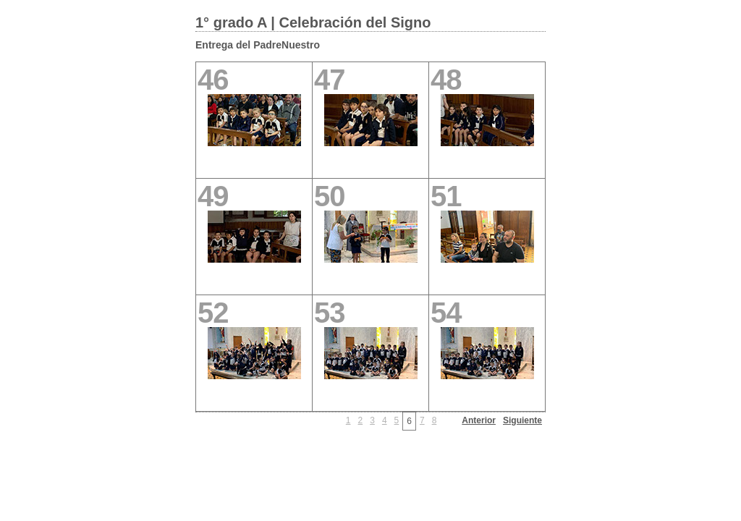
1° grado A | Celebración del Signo (313, 22)
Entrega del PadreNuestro (257, 45)
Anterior (479, 420)
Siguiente (522, 420)
